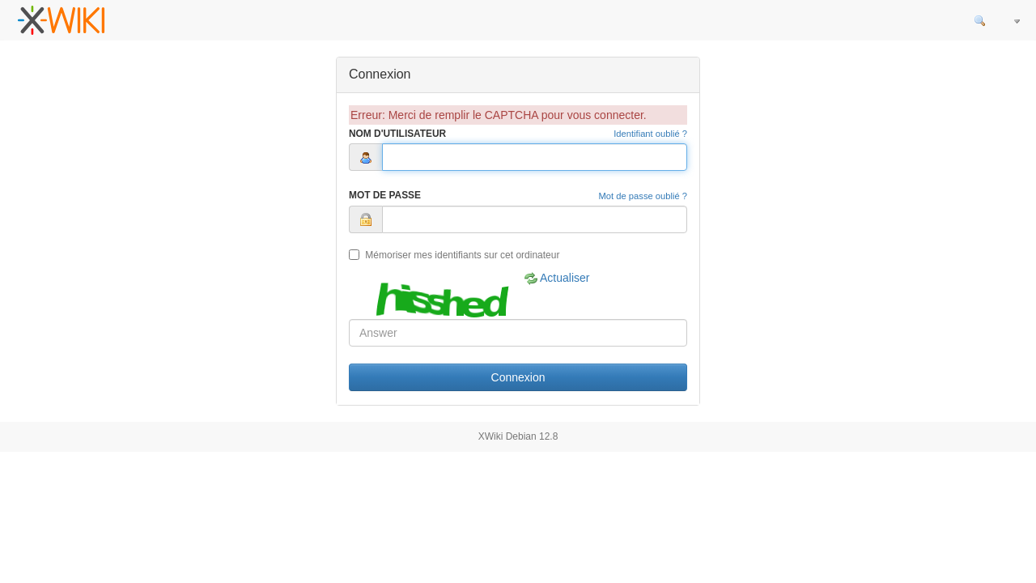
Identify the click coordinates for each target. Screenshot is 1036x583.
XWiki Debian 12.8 (518, 436)
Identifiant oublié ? (650, 133)
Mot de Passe (385, 195)
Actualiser (557, 278)
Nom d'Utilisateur (397, 133)
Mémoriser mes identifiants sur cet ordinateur (454, 255)
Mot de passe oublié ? (643, 196)
